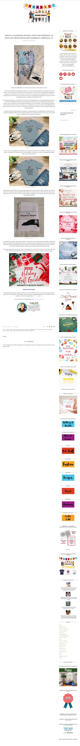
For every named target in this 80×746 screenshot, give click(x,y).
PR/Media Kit (61, 632)
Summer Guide (62, 650)
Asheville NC (22, 329)
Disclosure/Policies (63, 631)
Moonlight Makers (43, 329)
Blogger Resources (63, 634)
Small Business (17, 330)
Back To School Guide (63, 642)
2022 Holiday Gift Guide (39, 299)
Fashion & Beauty (62, 645)
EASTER (60, 657)
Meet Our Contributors (63, 629)
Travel (60, 654)
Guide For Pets (62, 646)
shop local (9, 330)
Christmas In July (62, 648)
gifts (27, 329)
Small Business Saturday (27, 330)
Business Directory (63, 637)
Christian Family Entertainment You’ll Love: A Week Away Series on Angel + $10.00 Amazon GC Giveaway (68, 589)
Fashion (60, 653)
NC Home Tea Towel (29, 238)
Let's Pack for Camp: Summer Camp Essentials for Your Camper (68, 608)
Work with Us (61, 626)
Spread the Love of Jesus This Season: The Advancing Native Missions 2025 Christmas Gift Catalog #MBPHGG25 (69, 616)
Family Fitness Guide (63, 656)
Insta (41, 296)
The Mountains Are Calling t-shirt (29, 187)
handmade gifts (34, 329)
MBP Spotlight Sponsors (64, 635)
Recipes (60, 639)
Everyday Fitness (62, 643)
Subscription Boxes (63, 651)
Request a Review (62, 628)
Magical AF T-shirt (29, 147)
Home (60, 625)
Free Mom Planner (63, 640)
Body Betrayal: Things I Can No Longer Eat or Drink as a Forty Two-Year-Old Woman (69, 598)
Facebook (36, 296)
